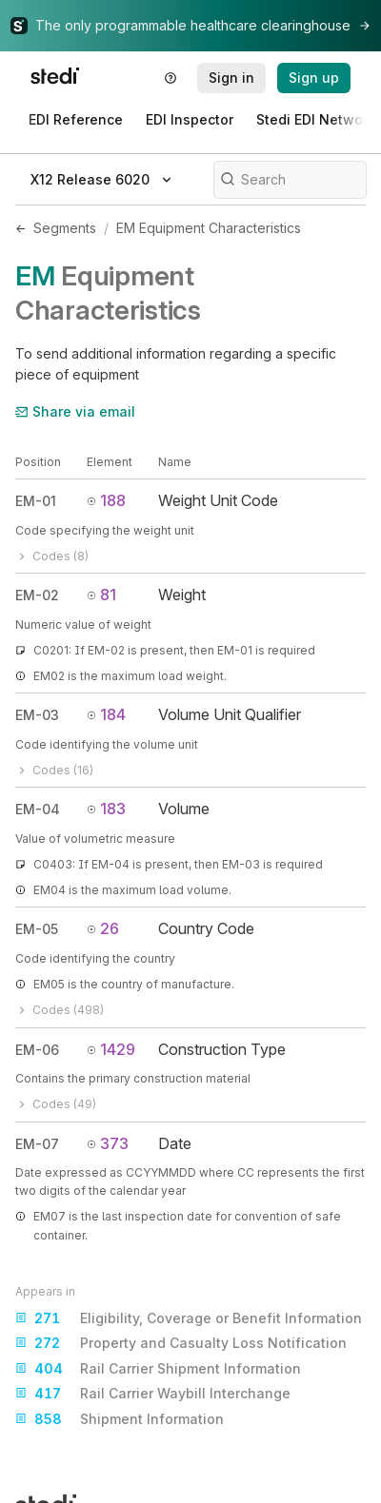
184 (106, 714)
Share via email (75, 411)
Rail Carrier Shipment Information (158, 1368)
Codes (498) (59, 1010)
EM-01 (35, 501)
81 (101, 594)
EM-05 (36, 929)
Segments (64, 228)
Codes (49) (55, 1104)
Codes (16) (54, 770)
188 (106, 500)
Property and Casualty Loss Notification (181, 1343)
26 (103, 928)
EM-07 (37, 1144)
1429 (111, 1049)
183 (106, 808)
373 (108, 1143)
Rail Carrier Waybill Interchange (153, 1393)
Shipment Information (119, 1419)
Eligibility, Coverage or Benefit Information (188, 1318)
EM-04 (37, 809)
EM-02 (37, 595)
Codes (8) (52, 556)
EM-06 (37, 1050)
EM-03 (37, 715)
